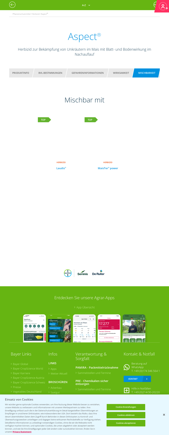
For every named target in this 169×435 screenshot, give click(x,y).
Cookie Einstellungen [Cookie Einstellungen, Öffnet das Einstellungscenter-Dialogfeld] (126, 407)
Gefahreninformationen (88, 72)
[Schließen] (164, 414)
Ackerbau (56, 387)
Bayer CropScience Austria (28, 377)
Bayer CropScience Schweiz (29, 382)
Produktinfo (20, 72)
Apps (54, 369)
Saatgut (55, 392)
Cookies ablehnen (126, 415)
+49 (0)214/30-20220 (147, 392)
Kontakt (132, 378)
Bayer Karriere (21, 373)
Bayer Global (20, 364)
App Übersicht (85, 307)
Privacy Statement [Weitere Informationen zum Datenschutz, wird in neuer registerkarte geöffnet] (22, 431)
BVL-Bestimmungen (50, 72)
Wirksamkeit (121, 72)
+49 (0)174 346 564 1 (147, 371)
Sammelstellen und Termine (94, 373)
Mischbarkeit (146, 72)
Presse (17, 387)
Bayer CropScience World (28, 368)
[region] (84, 414)
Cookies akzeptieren (126, 423)
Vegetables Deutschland (27, 391)
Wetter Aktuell (59, 373)
